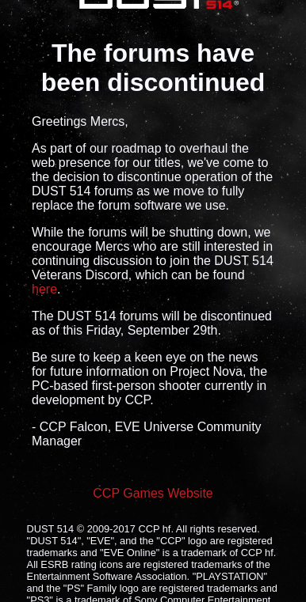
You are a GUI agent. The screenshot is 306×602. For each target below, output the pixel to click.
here (44, 289)
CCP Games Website (152, 493)
